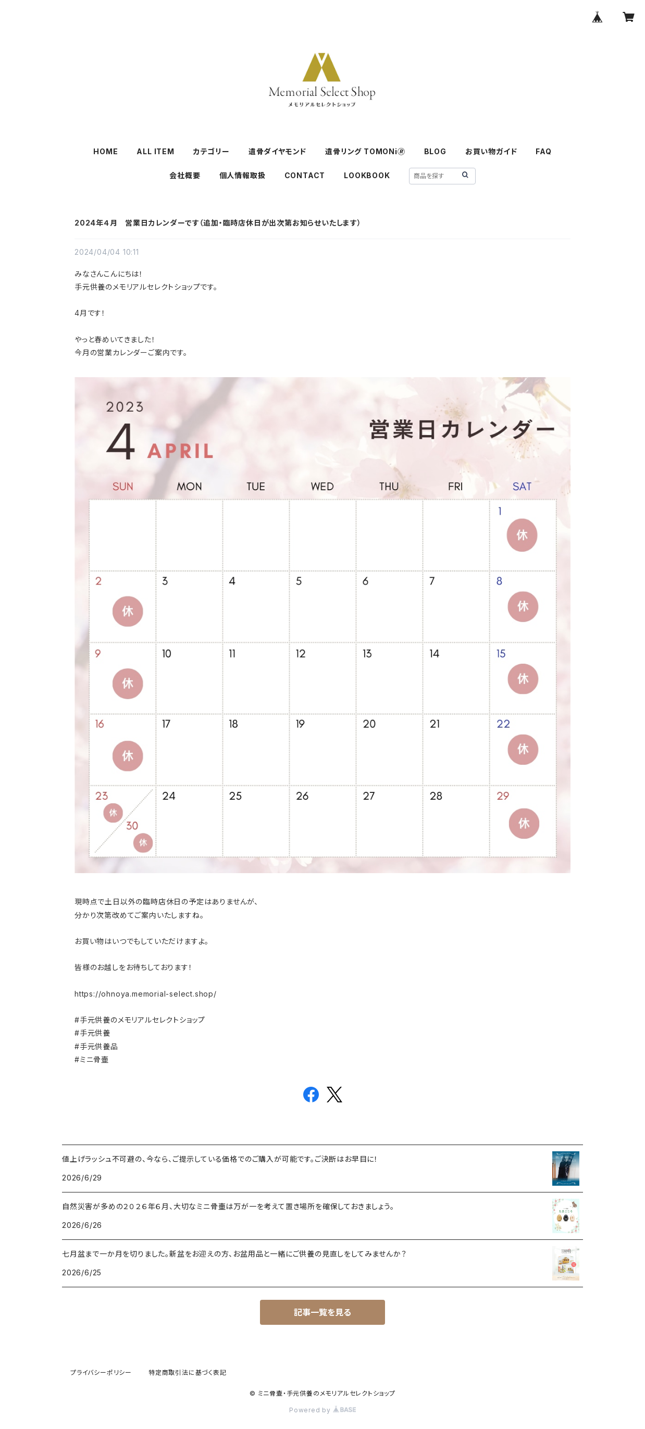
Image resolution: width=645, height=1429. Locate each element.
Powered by (322, 1410)
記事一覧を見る (322, 1312)
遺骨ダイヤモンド (277, 151)
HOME (105, 151)
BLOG (435, 151)
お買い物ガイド (491, 151)
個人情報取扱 (242, 175)
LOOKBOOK (367, 175)
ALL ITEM (155, 151)
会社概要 (184, 175)
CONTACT (305, 175)
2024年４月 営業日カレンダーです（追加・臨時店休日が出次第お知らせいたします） (218, 222)
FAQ (543, 151)
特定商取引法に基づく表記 (187, 1372)
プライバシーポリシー (101, 1372)
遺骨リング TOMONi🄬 (365, 151)
